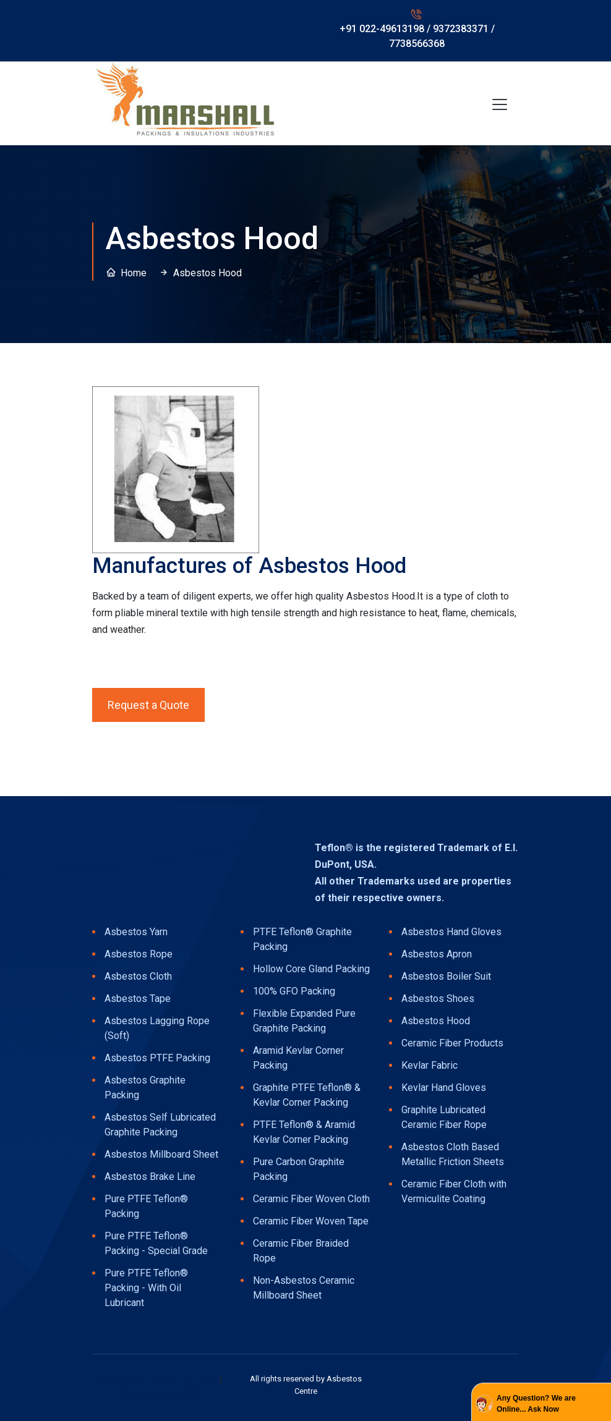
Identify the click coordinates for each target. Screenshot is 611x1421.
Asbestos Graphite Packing (145, 1087)
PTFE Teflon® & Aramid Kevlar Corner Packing (304, 1132)
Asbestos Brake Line (150, 1176)
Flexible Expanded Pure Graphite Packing (304, 1020)
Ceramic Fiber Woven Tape (311, 1221)
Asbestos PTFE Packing (157, 1058)
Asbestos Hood (435, 1021)
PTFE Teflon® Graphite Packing (302, 939)
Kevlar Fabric (429, 1065)
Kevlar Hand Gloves (443, 1087)
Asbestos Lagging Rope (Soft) (157, 1028)
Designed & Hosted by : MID (156, 1380)
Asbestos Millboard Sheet (161, 1154)
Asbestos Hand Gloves (451, 932)
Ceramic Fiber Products (452, 1043)
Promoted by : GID (157, 1395)
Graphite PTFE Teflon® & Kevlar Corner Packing (307, 1095)
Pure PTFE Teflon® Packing (146, 1206)
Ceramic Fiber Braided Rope (301, 1250)
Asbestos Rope (139, 954)
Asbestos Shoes (437, 998)
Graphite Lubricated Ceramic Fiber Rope (444, 1117)
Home (134, 273)
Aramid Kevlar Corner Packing (298, 1058)
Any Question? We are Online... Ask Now (536, 1404)
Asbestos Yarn (136, 932)
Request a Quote (148, 704)
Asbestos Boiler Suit (446, 976)
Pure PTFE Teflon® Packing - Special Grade (156, 1243)
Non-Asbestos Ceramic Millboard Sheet (303, 1288)
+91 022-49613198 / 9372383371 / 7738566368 (417, 36)
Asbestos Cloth (138, 976)
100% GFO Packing (294, 991)
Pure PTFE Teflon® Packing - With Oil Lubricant (146, 1288)
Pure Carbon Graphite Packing (298, 1169)
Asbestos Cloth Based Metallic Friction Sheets (452, 1154)
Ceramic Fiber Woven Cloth (311, 1199)
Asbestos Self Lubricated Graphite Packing (160, 1124)
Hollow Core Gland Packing (311, 969)
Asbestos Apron (436, 954)
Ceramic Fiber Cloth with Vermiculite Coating (453, 1191)
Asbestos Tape (138, 998)
